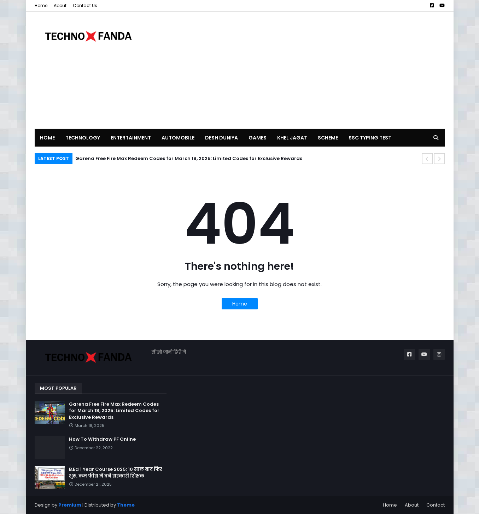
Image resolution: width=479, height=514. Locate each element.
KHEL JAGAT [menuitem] (292, 137)
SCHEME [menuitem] (328, 137)
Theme (126, 505)
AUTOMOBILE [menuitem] (178, 137)
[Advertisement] (316, 70)
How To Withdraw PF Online (102, 439)
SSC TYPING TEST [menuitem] (370, 137)
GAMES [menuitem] (258, 137)
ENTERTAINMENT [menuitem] (131, 137)
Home (41, 5)
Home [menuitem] (47, 137)
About (60, 5)
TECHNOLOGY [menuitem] (82, 137)
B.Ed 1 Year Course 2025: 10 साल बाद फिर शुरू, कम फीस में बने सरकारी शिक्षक (115, 472)
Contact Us (85, 5)
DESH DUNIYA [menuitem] (221, 137)
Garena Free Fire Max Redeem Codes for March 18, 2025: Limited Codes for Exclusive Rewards (188, 158)
